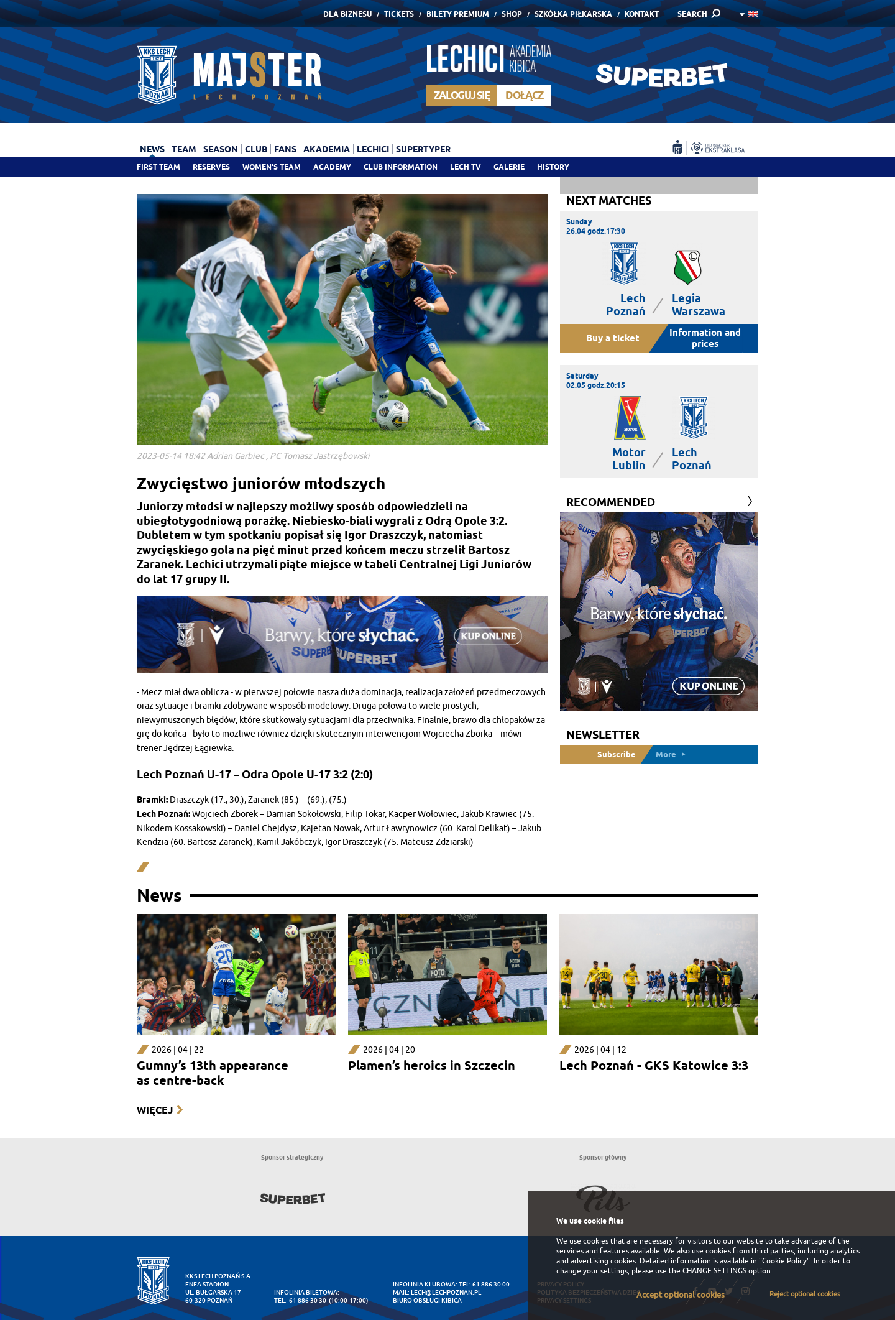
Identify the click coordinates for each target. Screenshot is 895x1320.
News (152, 149)
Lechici (373, 149)
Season (220, 149)
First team (158, 167)
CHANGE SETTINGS (714, 1271)
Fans (285, 149)
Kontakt (642, 14)
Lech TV (465, 167)
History (553, 167)
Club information (401, 167)
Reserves (211, 167)
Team (184, 149)
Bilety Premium (457, 14)
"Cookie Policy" (784, 1261)
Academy (332, 167)
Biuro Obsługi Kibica (427, 1300)
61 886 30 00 (491, 1284)
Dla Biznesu (347, 14)
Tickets (399, 14)
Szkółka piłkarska (573, 14)
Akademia (326, 149)
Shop (512, 14)
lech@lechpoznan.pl (446, 1292)
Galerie (509, 167)
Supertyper (423, 149)
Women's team (271, 167)
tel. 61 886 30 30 (300, 1300)
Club (256, 149)
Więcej (155, 1110)
